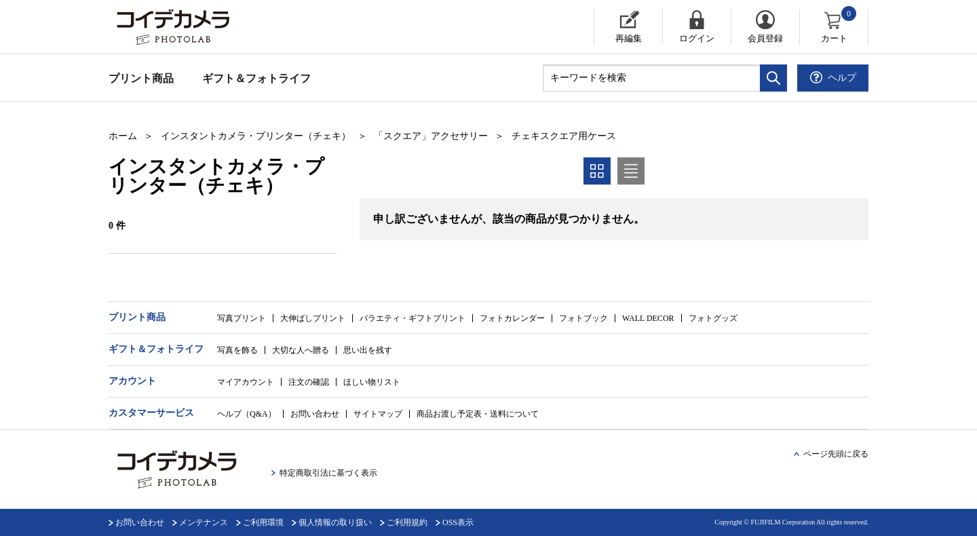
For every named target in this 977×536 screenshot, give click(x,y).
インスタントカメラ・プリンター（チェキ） (256, 136)
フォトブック (583, 318)
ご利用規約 (407, 522)
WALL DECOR (648, 318)
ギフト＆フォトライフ (256, 78)
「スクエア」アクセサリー (431, 136)
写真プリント (241, 318)
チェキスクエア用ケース (564, 136)
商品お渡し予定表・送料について (478, 414)
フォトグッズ (713, 318)
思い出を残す (367, 350)
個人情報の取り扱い (335, 522)
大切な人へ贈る (300, 350)
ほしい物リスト (371, 382)
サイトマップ (377, 414)
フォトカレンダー (512, 318)
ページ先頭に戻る (835, 454)
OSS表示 (458, 522)
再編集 (628, 38)
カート (839, 26)
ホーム (123, 136)
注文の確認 (308, 382)
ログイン (696, 38)
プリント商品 (141, 78)
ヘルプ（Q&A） (246, 414)
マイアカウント (245, 382)
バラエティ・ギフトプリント (412, 318)
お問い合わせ (314, 414)
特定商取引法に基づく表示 (328, 473)
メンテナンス (203, 522)
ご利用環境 (263, 522)
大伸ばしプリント (312, 318)
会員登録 (765, 38)
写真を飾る (237, 350)
